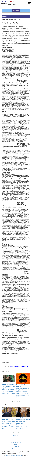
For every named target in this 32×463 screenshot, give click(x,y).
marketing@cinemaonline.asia (14, 455)
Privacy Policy (16, 449)
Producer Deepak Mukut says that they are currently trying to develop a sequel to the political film (9, 418)
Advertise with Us (16, 442)
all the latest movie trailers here (19, 366)
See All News (15, 435)
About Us (16, 444)
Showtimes (16, 10)
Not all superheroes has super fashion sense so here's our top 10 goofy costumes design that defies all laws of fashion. (9, 383)
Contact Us (16, 446)
